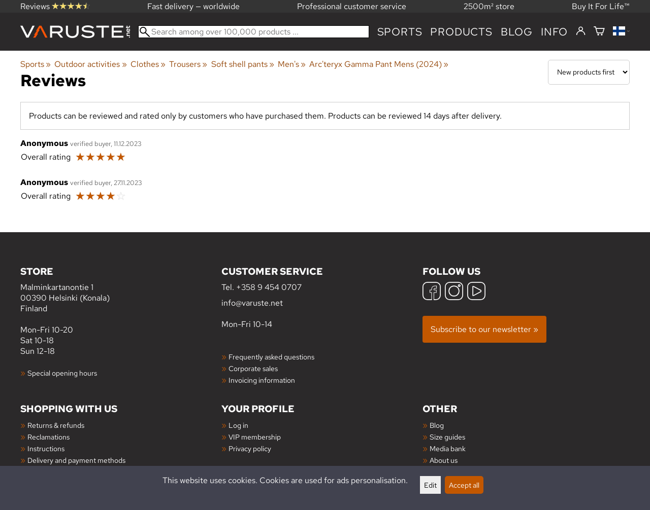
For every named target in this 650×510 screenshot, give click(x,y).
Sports (399, 32)
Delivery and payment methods (76, 460)
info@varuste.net (252, 303)
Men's (292, 64)
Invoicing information (262, 380)
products (461, 32)
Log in (238, 425)
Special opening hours (62, 373)
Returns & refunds (55, 425)
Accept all (464, 485)
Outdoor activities (90, 64)
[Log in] (581, 31)
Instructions (45, 448)
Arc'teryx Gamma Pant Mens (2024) (378, 64)
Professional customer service (351, 6)
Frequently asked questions (271, 356)
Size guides (447, 437)
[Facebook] (431, 292)
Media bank (448, 448)
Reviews (55, 6)
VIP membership (255, 437)
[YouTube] (476, 292)
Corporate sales (253, 368)
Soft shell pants (242, 64)
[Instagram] (454, 292)
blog (517, 32)
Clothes (148, 64)
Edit (430, 485)
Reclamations (48, 437)
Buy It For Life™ (601, 6)
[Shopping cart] (599, 31)
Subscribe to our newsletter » (484, 329)
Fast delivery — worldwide (193, 6)
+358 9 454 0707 (269, 287)
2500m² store (489, 6)
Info (554, 32)
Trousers (188, 64)
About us (444, 460)
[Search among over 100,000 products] (253, 31)
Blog (437, 425)
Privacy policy (250, 448)
